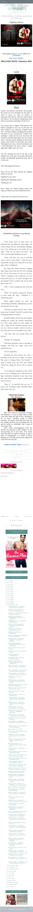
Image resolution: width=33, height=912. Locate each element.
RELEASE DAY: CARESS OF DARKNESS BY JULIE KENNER (17, 784)
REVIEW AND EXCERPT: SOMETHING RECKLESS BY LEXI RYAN (16, 618)
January (11, 884)
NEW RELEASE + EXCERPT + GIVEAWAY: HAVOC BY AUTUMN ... (16, 844)
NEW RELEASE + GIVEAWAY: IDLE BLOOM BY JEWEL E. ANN (17, 851)
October (11, 867)
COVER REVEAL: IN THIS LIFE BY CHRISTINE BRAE (17, 726)
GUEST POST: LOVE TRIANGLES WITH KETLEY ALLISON (17, 755)
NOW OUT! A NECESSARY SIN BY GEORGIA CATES (17, 613)
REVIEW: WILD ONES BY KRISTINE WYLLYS (15, 629)
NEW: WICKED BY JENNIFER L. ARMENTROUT (17, 790)
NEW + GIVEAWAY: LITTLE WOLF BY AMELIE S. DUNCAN (17, 812)
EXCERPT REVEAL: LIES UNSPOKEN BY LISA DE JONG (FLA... (17, 745)
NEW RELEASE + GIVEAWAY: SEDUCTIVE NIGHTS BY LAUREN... (16, 640)
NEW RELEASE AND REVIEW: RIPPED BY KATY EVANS (16, 772)
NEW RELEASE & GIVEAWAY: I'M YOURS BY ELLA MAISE (17, 854)
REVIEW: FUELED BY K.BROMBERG (14, 655)
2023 (9, 586)
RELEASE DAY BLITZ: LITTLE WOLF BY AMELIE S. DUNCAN (17, 768)
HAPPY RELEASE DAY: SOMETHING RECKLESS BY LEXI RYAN (16, 644)
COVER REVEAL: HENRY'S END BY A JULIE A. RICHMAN (17, 765)
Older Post (28, 516)
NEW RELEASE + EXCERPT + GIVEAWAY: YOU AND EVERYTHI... (16, 808)
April (10, 878)
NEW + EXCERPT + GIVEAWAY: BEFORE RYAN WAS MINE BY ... (17, 667)
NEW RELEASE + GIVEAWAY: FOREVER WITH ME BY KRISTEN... (16, 839)
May (9, 876)
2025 (9, 582)
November (12, 865)
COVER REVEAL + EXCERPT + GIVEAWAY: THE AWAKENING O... (17, 827)
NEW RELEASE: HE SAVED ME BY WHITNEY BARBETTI (17, 685)
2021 (9, 590)
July (10, 873)
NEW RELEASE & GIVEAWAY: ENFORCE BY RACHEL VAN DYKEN (16, 681)
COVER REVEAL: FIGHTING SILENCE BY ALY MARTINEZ (16, 715)
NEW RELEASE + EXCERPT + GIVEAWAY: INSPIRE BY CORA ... (17, 723)
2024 (9, 584)
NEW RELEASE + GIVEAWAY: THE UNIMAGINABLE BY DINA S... (17, 862)
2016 (9, 599)
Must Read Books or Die (12, 908)
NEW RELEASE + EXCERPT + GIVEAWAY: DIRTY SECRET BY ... (17, 859)
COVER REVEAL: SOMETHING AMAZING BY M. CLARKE (16, 815)
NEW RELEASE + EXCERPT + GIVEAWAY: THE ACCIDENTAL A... (17, 819)
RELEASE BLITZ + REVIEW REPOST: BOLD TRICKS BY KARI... (16, 704)
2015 (9, 601)
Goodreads (25, 444)
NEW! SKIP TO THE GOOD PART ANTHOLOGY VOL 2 (17, 688)
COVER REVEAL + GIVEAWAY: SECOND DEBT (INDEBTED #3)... (16, 699)
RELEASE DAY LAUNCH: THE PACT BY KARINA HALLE (16, 610)
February (11, 882)
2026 (9, 580)
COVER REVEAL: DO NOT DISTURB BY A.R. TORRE (16, 707)
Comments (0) (17, 457)
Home (16, 516)
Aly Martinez (13, 451)
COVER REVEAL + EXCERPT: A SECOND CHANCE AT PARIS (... (17, 674)
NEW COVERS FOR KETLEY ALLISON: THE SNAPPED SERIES (16, 625)
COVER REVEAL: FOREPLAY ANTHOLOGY (16, 804)
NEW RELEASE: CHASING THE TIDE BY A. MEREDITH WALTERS (17, 711)
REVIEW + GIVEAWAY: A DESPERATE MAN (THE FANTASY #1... (15, 662)
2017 (9, 597)
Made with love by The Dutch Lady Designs (20, 909)
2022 (9, 588)
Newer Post (5, 516)
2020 (9, 591)
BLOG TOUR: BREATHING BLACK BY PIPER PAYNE (17, 759)
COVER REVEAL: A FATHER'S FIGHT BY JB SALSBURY (16, 607)
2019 (9, 593)
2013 (9, 886)
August (11, 871)
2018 (9, 595)
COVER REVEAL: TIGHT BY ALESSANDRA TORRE (16, 762)
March (10, 880)
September (12, 869)
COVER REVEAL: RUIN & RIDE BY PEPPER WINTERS (17, 752)
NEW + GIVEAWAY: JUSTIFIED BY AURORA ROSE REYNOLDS (17, 671)
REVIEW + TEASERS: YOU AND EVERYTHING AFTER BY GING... (17, 740)
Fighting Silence (23, 451)
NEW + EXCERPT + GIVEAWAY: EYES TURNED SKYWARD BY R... (17, 794)
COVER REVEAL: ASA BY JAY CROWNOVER (16, 695)
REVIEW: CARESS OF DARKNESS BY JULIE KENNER (17, 636)
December (12, 604)
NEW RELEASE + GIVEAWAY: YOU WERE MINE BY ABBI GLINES (16, 780)
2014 (9, 603)
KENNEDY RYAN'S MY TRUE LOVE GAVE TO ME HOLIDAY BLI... (17, 736)
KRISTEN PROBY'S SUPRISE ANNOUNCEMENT (16, 658)
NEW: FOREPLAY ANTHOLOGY (16, 787)
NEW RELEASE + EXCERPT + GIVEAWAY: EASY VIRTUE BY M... (17, 835)
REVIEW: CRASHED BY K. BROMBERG (15, 633)
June (10, 875)
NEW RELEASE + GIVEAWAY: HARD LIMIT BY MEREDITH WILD (16, 776)
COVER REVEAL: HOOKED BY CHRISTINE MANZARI (16, 831)
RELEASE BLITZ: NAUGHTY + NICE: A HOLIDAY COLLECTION (17, 801)
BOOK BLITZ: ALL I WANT (15, 729)
